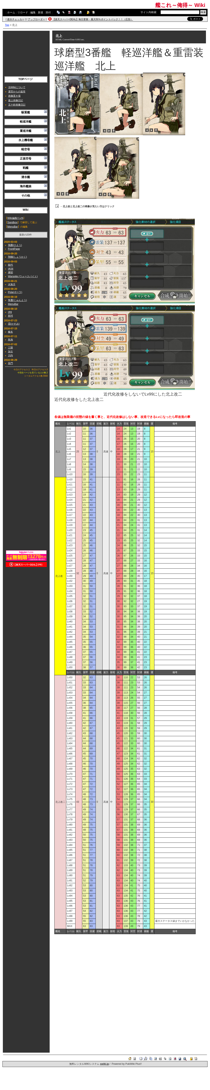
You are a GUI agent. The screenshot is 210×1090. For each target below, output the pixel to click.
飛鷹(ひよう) (15, 245)
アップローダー (36, 19)
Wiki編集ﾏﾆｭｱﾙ (15, 218)
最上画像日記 (15, 100)
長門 (10, 363)
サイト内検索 (148, 12)
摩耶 (10, 272)
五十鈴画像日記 (16, 104)
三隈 (10, 347)
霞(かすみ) (13, 323)
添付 (48, 12)
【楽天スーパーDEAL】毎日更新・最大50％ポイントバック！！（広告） (92, 19)
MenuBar (12, 226)
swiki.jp (104, 1063)
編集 (33, 12)
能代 (10, 264)
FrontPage (14, 248)
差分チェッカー (15, 19)
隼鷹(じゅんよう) (17, 300)
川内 (10, 355)
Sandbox (12, 222)
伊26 (10, 268)
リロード (22, 12)
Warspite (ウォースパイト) (23, 276)
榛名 (10, 331)
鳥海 (10, 339)
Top (7, 24)
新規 (40, 12)
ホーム (11, 12)
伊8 (10, 312)
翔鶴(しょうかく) (17, 256)
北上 (59, 36)
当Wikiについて (16, 87)
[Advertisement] (26, 52)
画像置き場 (14, 95)
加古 (10, 351)
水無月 (11, 284)
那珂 (10, 315)
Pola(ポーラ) (15, 292)
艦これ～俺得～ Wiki (180, 5)
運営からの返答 (16, 91)
